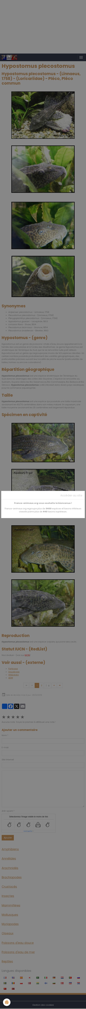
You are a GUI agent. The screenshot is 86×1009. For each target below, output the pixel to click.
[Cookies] (6, 1002)
